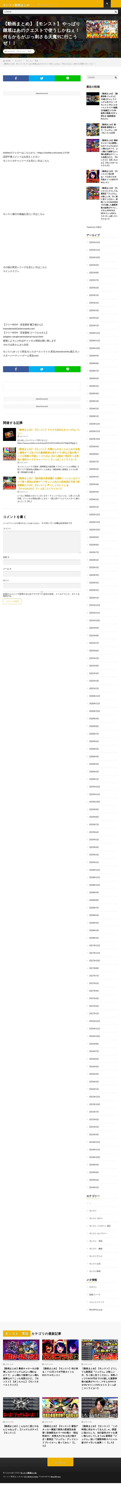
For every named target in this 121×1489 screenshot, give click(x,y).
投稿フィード (95, 1285)
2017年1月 (94, 1007)
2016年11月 (94, 1022)
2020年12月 (94, 693)
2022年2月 (94, 588)
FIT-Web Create (31, 1482)
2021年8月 (94, 633)
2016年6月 (94, 1052)
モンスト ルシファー (98, 1224)
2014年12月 (94, 1134)
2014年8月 (94, 1164)
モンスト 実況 (25, 54)
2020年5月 (94, 745)
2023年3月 (94, 491)
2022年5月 (94, 566)
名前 (6, 560)
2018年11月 (94, 872)
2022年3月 (94, 581)
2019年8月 (94, 813)
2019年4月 (94, 843)
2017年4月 (94, 985)
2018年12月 (94, 865)
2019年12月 (94, 783)
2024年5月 (94, 387)
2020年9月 (94, 716)
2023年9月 (94, 447)
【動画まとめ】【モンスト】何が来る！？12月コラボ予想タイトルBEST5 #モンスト (109, 179)
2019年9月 (94, 805)
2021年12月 (94, 603)
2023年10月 (94, 439)
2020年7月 (94, 730)
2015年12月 (94, 1089)
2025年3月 (94, 312)
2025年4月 (94, 305)
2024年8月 (94, 364)
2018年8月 (94, 895)
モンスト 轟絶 (96, 1239)
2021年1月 (94, 686)
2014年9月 (94, 1156)
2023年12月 (94, 424)
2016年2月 (94, 1074)
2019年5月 (94, 835)
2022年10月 (94, 529)
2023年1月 (94, 506)
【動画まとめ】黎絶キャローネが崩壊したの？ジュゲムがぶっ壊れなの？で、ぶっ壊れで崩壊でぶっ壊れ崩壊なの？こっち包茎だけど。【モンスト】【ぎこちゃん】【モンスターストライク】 (20, 1371)
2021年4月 (94, 663)
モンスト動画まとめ (29, 1479)
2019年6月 (94, 828)
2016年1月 (94, 1082)
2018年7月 (94, 902)
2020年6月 (94, 738)
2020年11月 (94, 701)
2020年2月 (94, 768)
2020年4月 (94, 753)
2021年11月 (94, 611)
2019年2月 (94, 850)
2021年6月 (94, 648)
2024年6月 (94, 379)
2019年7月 (94, 820)
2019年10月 (94, 798)
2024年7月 (94, 372)
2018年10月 (94, 880)
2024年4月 (94, 394)
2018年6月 (94, 910)
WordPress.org (96, 1300)
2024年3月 (94, 402)
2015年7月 (94, 1104)
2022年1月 (94, 596)
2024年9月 (94, 357)
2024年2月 (94, 409)
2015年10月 (94, 1097)
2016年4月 (94, 1059)
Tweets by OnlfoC (94, 230)
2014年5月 (94, 1179)
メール (7, 572)
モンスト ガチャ (96, 1209)
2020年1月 (94, 775)
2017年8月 (94, 962)
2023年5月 (94, 476)
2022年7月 (94, 551)
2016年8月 (94, 1037)
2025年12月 (94, 245)
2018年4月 (94, 917)
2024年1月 (94, 417)
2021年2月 (94, 678)
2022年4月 (94, 574)
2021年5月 (94, 656)
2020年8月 (94, 723)
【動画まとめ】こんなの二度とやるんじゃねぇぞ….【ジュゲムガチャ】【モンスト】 (20, 1428)
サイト (6, 583)
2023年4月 (94, 484)
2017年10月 (94, 955)
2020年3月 (94, 760)
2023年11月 (94, 432)
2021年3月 (94, 671)
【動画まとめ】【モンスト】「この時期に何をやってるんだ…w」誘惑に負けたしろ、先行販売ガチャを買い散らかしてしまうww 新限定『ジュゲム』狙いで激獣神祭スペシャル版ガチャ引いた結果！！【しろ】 (99, 1438)
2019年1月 (94, 858)
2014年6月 (94, 1171)
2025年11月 (94, 252)
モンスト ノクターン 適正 (100, 1217)
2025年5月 (94, 297)
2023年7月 (94, 461)
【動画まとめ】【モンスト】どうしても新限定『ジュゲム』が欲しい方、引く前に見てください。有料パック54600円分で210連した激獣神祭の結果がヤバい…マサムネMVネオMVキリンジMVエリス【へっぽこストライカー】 (99, 1373)
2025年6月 (94, 290)
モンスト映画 (95, 1262)
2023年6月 (94, 469)
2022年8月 (94, 544)
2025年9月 (94, 267)
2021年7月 (94, 641)
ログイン (93, 1277)
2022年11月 (94, 521)
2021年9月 (94, 626)
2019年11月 (94, 790)
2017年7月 (94, 970)
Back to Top (60, 1469)
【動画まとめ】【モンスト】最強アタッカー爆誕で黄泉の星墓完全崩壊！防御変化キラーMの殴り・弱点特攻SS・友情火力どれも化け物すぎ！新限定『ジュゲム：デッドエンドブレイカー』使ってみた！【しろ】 (59, 1438)
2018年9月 (94, 887)
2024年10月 (94, 349)
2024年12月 (94, 334)
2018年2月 (94, 932)
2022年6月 (94, 559)
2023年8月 (94, 454)
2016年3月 (94, 1067)
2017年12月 (94, 940)
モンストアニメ (96, 1247)
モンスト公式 (95, 1254)
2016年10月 (94, 1029)
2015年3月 (94, 1127)
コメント (7, 531)
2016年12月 (94, 1014)
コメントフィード (97, 1292)
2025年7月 (94, 282)
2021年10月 (94, 618)
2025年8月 (94, 275)
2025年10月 (94, 260)
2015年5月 (94, 1119)
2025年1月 (94, 327)
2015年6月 (94, 1112)
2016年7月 (94, 1044)
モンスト (93, 1202)
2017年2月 (94, 1000)
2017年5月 (94, 977)
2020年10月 (94, 708)
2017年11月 (94, 947)
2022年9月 (94, 536)
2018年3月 (94, 925)
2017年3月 (94, 992)
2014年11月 (94, 1141)
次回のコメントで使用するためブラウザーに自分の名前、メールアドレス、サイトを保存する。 (41, 598)
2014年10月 (94, 1149)
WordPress (57, 1482)
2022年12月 (94, 514)
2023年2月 (94, 499)
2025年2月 (94, 319)
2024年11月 (94, 342)
